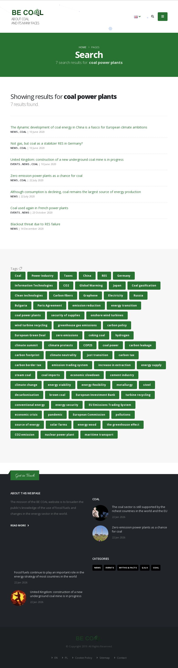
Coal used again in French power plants (39, 208)
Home (82, 47)
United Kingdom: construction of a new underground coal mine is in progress (67, 159)
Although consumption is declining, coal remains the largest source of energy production (75, 192)
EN (56, 657)
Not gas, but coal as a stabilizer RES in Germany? (46, 143)
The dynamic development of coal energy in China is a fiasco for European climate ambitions (78, 127)
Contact (121, 657)
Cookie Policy (83, 657)
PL (66, 657)
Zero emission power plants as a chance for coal (46, 175)
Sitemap (104, 657)
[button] (137, 16)
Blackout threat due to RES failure (35, 224)
